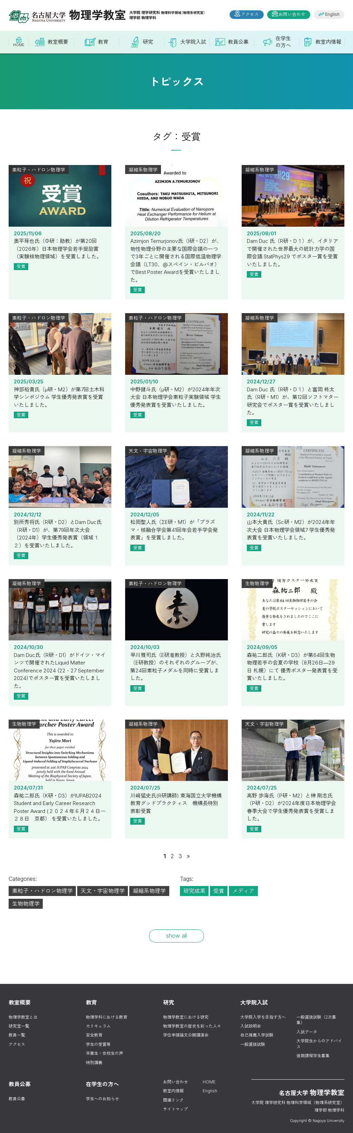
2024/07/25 (176, 755)
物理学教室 (107, 15)
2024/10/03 (176, 615)
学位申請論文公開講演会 (186, 1035)
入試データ (306, 1031)
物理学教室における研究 (186, 1017)
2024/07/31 (60, 755)
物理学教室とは (23, 1017)
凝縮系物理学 (149, 890)
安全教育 (94, 1035)
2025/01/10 (176, 349)
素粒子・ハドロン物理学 (42, 890)
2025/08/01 (293, 201)
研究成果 (194, 890)
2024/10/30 (60, 615)
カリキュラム (98, 1026)
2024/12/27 (293, 349)
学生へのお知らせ (102, 1098)
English (332, 14)
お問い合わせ (292, 14)
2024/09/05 (293, 615)
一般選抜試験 (252, 1044)
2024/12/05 (176, 482)
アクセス (250, 14)
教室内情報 (173, 1090)
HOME (209, 1081)
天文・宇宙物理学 (103, 890)
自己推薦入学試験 (256, 1035)
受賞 (21, 266)
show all (176, 935)
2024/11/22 (293, 482)
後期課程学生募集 (313, 1055)
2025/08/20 (176, 201)
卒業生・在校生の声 (104, 1053)
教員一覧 (17, 1035)
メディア (243, 890)
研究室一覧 (19, 1026)
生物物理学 (26, 903)
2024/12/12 (60, 482)
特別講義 (94, 1062)
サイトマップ (175, 1109)
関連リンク (173, 1100)
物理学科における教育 (106, 1017)
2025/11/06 (60, 201)
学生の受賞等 (98, 1044)
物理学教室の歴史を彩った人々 (192, 1026)
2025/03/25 (60, 349)
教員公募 (17, 1098)
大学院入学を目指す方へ (263, 1017)
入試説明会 (250, 1026)
